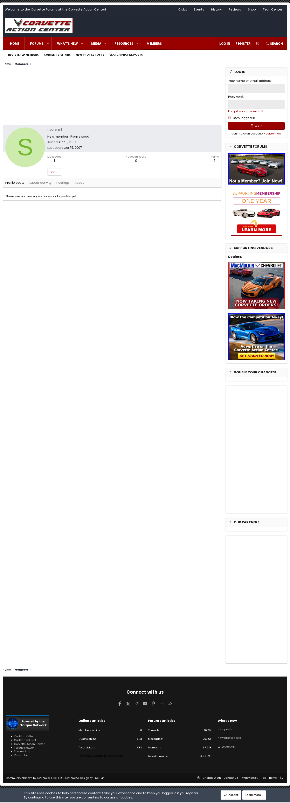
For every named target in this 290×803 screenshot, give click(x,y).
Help (263, 779)
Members (154, 43)
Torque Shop (22, 752)
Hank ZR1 (206, 757)
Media (96, 43)
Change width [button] (212, 779)
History (216, 9)
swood (84, 136)
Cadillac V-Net (24, 738)
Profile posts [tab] (15, 184)
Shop (252, 9)
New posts (225, 729)
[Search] (274, 43)
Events (199, 9)
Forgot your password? (245, 111)
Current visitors (57, 55)
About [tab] (79, 184)
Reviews (235, 9)
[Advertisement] (112, 96)
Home (14, 43)
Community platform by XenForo (43, 779)
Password (235, 96)
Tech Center (272, 9)
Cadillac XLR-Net (25, 741)
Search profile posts (126, 55)
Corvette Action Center (29, 745)
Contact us (231, 779)
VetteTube (21, 756)
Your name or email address (249, 80)
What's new (67, 43)
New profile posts (90, 55)
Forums (37, 43)
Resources (124, 43)
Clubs (182, 9)
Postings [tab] (63, 184)
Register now (272, 135)
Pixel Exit (99, 779)
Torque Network (24, 749)
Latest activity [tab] (40, 184)
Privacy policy (249, 779)
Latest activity (226, 744)
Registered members (23, 55)
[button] (47, 43)
